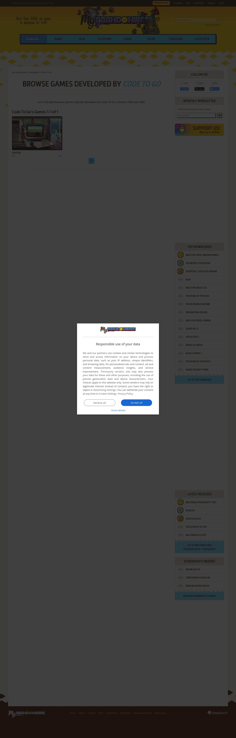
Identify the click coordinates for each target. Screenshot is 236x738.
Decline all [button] (99, 402)
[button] (118, 410)
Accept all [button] (136, 402)
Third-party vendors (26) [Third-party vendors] (115, 371)
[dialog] (118, 369)
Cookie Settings (108, 393)
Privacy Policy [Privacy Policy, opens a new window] (125, 393)
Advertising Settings (104, 389)
